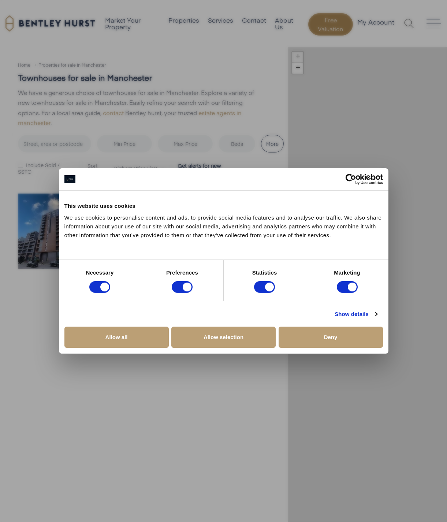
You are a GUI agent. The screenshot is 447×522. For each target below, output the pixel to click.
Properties (184, 20)
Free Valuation (331, 24)
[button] (297, 57)
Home (24, 65)
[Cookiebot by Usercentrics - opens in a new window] (351, 179)
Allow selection (223, 337)
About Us (286, 23)
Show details (352, 314)
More (272, 143)
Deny (331, 337)
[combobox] (57, 143)
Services (221, 20)
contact (113, 112)
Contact (255, 20)
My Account (375, 22)
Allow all (116, 337)
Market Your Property (121, 23)
